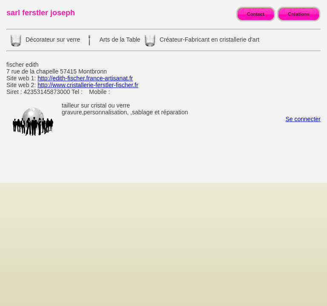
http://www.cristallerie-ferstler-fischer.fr (87, 85)
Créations (299, 14)
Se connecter (303, 119)
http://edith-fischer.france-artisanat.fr (85, 78)
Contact (255, 14)
